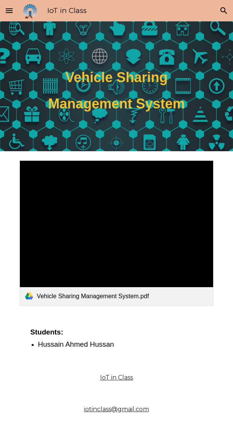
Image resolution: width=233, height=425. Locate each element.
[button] (9, 10)
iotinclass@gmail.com (116, 409)
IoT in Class (116, 377)
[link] (116, 232)
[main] (116, 86)
